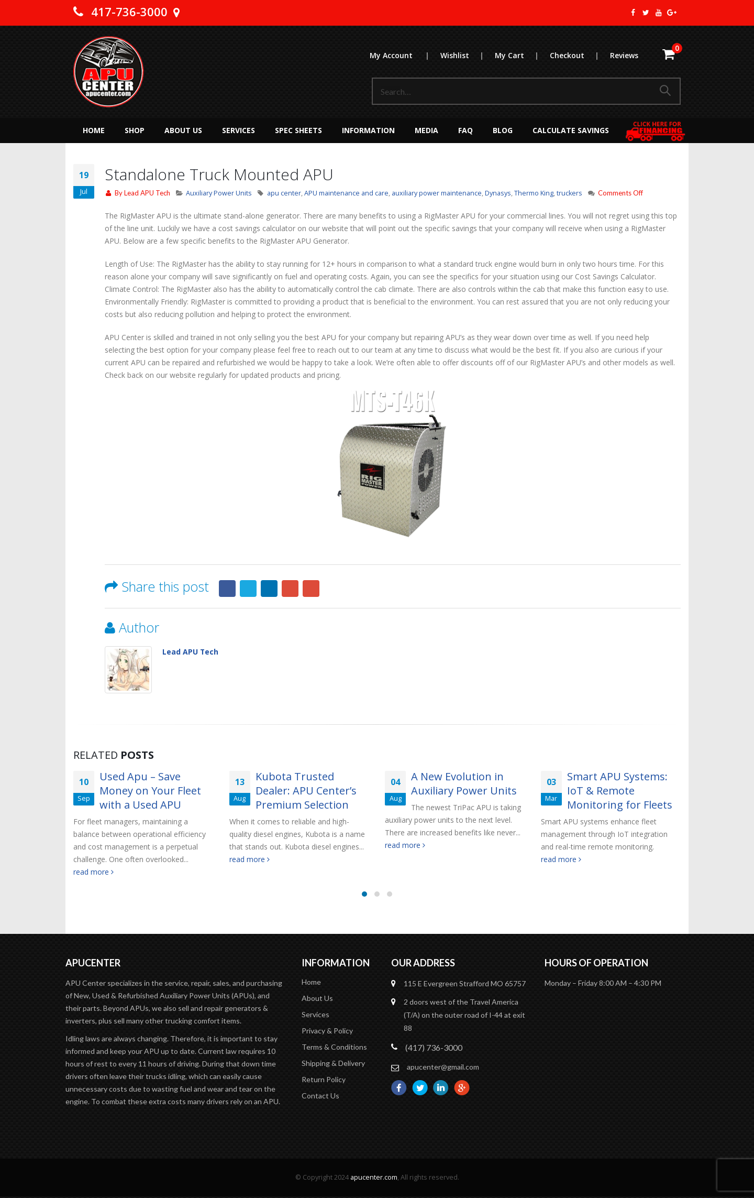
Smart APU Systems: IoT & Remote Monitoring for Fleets (619, 790)
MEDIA (426, 130)
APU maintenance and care (346, 193)
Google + (290, 588)
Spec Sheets (298, 130)
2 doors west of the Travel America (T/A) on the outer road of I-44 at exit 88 (464, 1015)
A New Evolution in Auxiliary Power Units (464, 783)
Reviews (624, 55)
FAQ (465, 130)
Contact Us (320, 1096)
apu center (284, 193)
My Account (404, 55)
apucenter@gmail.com (443, 1067)
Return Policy (324, 1079)
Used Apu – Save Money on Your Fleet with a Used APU (150, 790)
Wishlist (467, 55)
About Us (183, 130)
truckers (569, 193)
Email (311, 588)
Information (368, 130)
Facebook (227, 588)
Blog (503, 130)
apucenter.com (373, 1177)
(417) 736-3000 (433, 1048)
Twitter (248, 588)
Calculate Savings (571, 130)
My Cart (522, 55)
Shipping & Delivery (333, 1063)
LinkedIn (269, 588)
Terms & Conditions (334, 1047)
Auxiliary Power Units (219, 193)
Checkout (579, 55)
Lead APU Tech (147, 193)
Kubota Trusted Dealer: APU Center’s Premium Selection (306, 790)
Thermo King (533, 193)
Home (94, 130)
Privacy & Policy (327, 1031)
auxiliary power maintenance (437, 193)
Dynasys (498, 193)
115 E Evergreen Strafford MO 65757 (465, 983)
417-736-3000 (129, 11)
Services (238, 130)
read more (93, 872)
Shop (135, 130)
